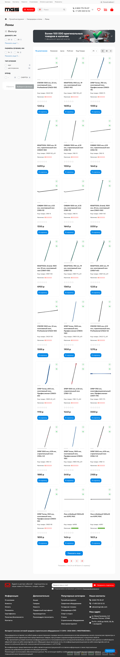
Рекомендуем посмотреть (43, 617)
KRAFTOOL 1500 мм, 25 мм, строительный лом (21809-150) (47, 147)
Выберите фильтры (24, 87)
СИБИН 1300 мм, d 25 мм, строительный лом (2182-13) (73, 147)
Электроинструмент (69, 624)
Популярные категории (73, 596)
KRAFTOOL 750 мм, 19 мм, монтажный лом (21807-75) (73, 268)
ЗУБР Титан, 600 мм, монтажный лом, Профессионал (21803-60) (46, 392)
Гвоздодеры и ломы (34, 19)
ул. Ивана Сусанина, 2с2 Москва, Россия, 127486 (101, 617)
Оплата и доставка (46, 2)
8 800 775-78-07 (80, 8)
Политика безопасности (14, 617)
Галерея (36, 604)
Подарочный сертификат (43, 610)
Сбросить (10, 87)
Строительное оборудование (72, 620)
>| (82, 561)
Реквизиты (58, 2)
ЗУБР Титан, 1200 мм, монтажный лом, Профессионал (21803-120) (73, 329)
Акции (35, 600)
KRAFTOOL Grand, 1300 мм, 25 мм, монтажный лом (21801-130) (47, 268)
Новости (24, 2)
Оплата (8, 607)
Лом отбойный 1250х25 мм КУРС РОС (100, 515)
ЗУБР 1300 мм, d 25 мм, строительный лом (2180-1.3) (73, 391)
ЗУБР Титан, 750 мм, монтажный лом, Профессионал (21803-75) (99, 86)
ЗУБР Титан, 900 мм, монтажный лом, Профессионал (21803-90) (46, 517)
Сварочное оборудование (71, 604)
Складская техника (68, 607)
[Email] (72, 585)
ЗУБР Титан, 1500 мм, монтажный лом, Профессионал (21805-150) (73, 454)
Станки (64, 617)
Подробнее (37, 654)
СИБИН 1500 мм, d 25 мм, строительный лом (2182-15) (100, 147)
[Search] (54, 10)
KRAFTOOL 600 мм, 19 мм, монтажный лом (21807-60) (99, 268)
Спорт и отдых (67, 614)
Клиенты (8, 604)
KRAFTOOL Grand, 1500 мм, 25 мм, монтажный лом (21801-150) (100, 208)
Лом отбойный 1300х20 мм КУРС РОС (74, 515)
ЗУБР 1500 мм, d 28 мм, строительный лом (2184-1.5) (46, 453)
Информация (11, 596)
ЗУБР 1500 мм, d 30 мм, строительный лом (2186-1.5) (100, 453)
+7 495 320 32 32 (81, 11)
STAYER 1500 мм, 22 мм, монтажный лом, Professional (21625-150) (47, 328)
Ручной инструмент (16, 19)
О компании (34, 2)
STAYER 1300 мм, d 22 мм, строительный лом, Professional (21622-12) (100, 328)
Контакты (16, 2)
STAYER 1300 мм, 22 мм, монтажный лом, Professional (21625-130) (47, 85)
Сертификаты (10, 614)
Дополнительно (41, 596)
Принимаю (110, 651)
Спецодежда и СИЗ (68, 610)
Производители (39, 614)
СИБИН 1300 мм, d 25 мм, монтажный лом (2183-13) (46, 208)
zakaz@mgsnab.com (99, 607)
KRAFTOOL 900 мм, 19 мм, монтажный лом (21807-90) (73, 85)
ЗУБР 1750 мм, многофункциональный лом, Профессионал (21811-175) (100, 392)
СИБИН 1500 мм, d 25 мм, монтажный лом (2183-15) (72, 208)
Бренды (7, 2)
